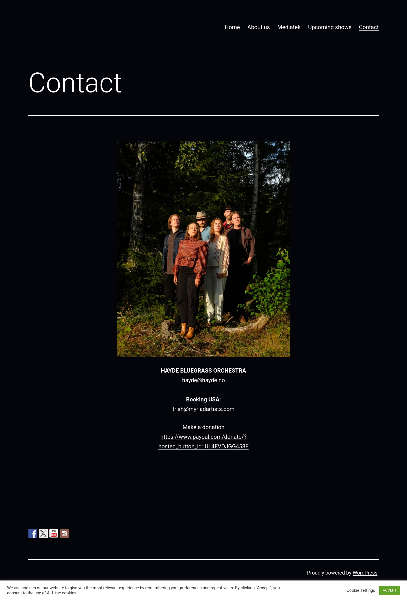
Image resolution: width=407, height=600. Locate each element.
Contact (369, 27)
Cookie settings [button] (361, 590)
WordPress (365, 573)
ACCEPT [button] (390, 590)
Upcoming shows (330, 27)
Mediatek (288, 27)
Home (232, 27)
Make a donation (203, 427)
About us (258, 27)
